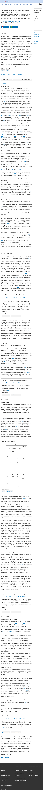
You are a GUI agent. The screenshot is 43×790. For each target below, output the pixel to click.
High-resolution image (16, 313)
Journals (3, 763)
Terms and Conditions (19, 765)
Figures (9, 31)
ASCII (3, 487)
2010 (29, 233)
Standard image (5, 313)
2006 (23, 279)
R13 (19, 141)
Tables (14, 31)
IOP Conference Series (5, 768)
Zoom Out (14, 294)
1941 (22, 417)
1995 (14, 113)
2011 (5, 100)
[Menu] (2, 1)
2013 (2, 135)
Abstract (35, 33)
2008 (26, 103)
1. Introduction (36, 35)
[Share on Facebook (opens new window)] (37, 18)
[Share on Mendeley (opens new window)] (34, 20)
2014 (2, 114)
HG (6, 425)
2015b (2, 136)
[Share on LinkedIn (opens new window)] (35, 18)
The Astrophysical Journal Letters (7, 21)
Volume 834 (15, 21)
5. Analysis (35, 42)
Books (2, 765)
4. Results (35, 40)
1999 (2, 205)
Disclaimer (17, 768)
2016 (10, 114)
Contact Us (3, 773)
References (20, 31)
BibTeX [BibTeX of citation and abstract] (3, 74)
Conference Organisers (34, 768)
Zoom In (8, 294)
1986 (26, 131)
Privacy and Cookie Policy (20, 770)
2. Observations (36, 37)
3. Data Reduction (37, 38)
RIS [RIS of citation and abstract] (7, 74)
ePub (14, 27)
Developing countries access (7, 775)
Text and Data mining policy (20, 773)
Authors (3, 31)
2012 (21, 130)
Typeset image (9, 487)
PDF (5, 27)
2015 (3, 625)
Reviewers (31, 765)
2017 (27, 684)
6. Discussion (36, 44)
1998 (2, 133)
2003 (28, 370)
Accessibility (3, 782)
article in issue (7, 78)
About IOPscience (4, 770)
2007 (21, 128)
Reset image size (22, 294)
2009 (16, 422)
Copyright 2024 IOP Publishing (21, 763)
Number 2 (19, 21)
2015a (24, 113)
